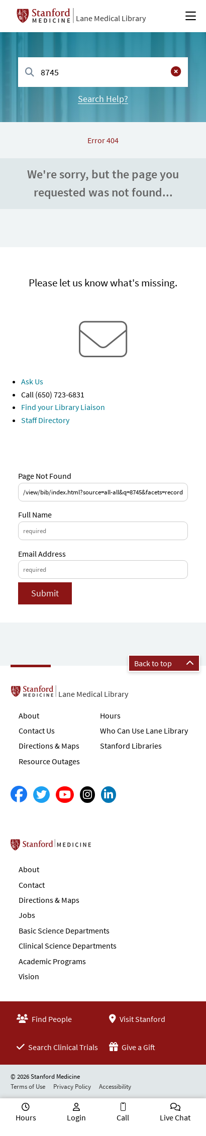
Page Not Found (44, 476)
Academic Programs (52, 961)
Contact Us (37, 731)
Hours (110, 715)
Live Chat (175, 1117)
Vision (29, 976)
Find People (44, 1019)
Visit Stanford (137, 1019)
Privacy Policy (72, 1086)
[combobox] (103, 72)
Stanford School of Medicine (109, 848)
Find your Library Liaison (63, 407)
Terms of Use (28, 1086)
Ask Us (32, 381)
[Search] (29, 72)
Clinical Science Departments (68, 946)
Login (76, 1117)
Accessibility (115, 1086)
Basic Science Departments (64, 930)
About (29, 715)
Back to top (164, 663)
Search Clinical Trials (57, 1047)
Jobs (27, 915)
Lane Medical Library (111, 18)
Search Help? (103, 99)
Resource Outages (49, 761)
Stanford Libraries (131, 746)
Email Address (42, 554)
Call (123, 1117)
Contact (32, 885)
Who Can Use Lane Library (144, 731)
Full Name (35, 514)
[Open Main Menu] (190, 16)
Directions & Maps (49, 746)
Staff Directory (45, 420)
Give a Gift (132, 1047)
